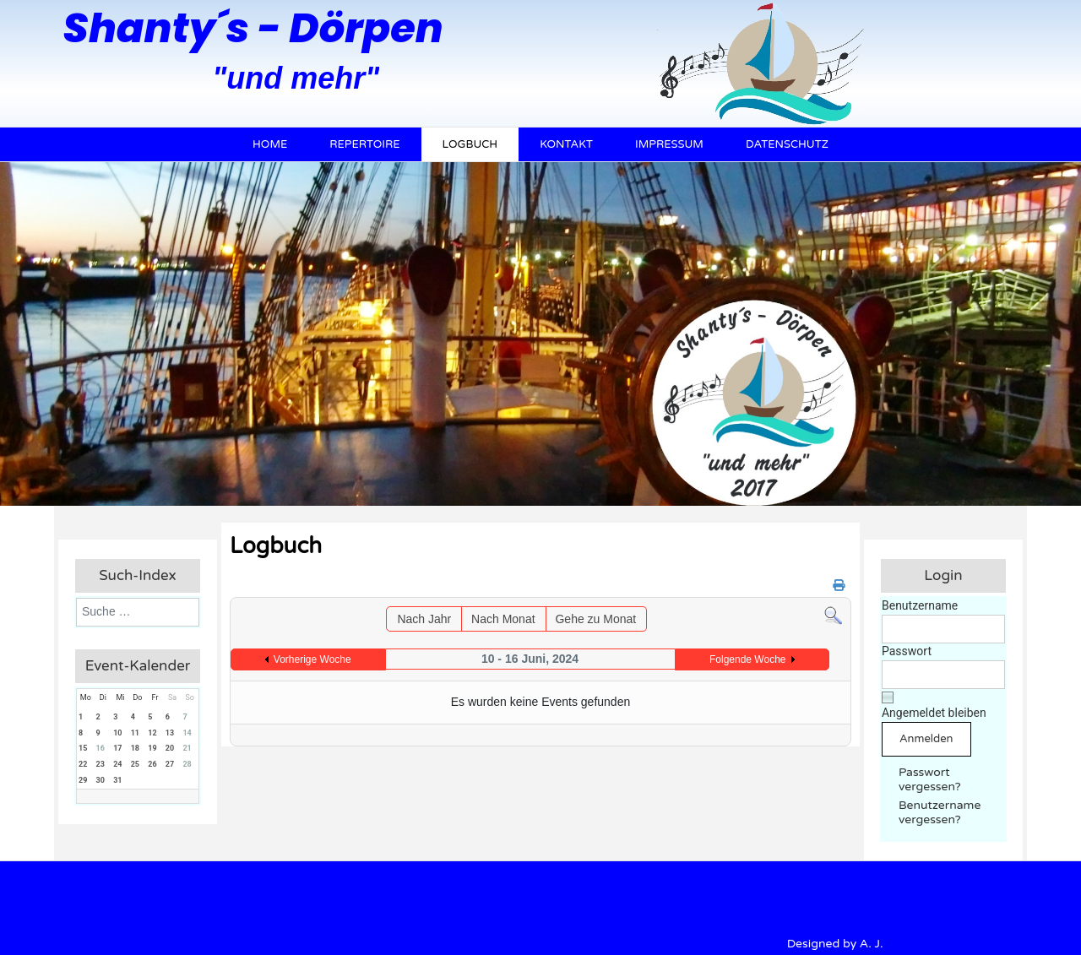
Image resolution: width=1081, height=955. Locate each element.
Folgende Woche (747, 659)
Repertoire (364, 144)
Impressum (669, 144)
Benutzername (920, 605)
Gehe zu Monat (595, 619)
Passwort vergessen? (930, 779)
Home (270, 144)
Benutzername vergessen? (940, 812)
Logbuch (470, 144)
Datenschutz (787, 144)
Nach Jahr (424, 619)
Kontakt (566, 144)
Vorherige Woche (312, 659)
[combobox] (137, 612)
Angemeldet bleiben (934, 712)
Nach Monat (503, 619)
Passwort (907, 651)
